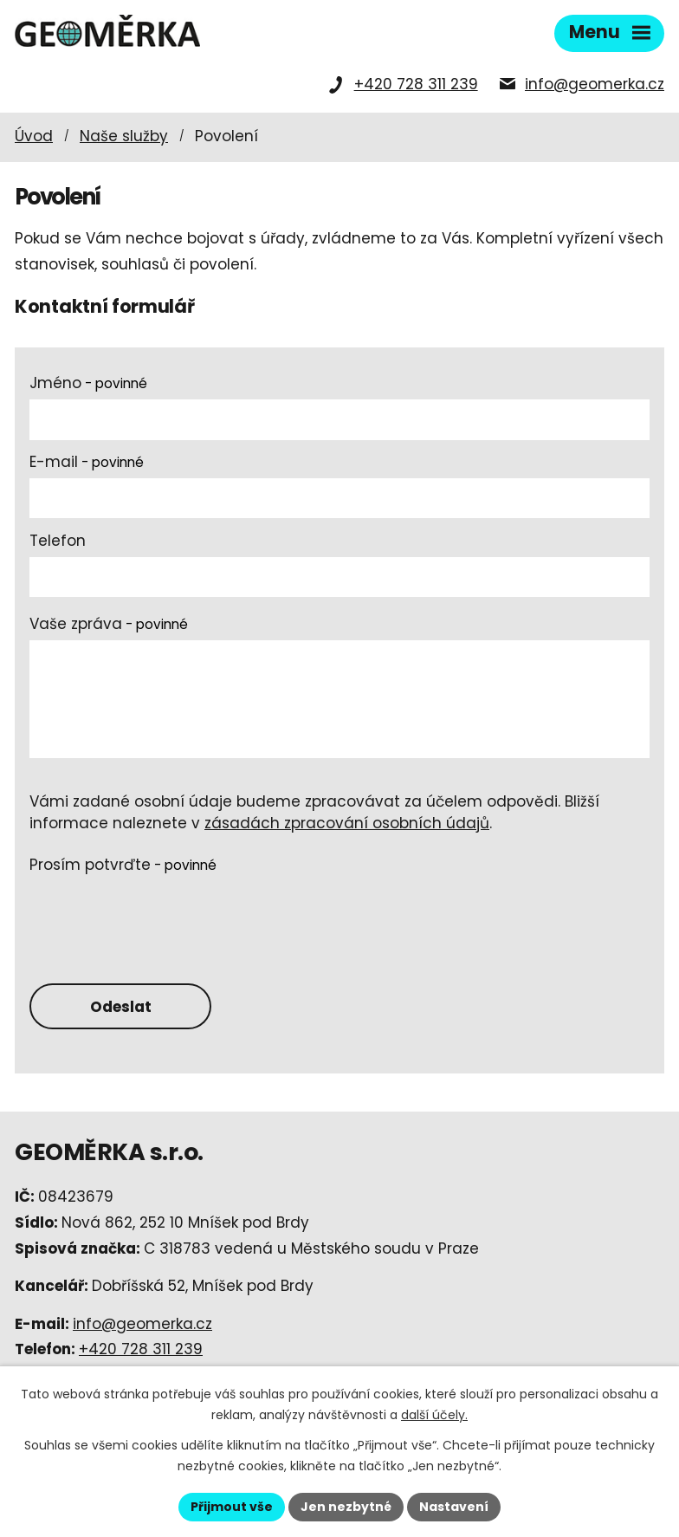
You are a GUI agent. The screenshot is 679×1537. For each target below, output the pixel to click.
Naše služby (124, 136)
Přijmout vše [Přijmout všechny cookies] (232, 1506)
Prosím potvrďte (123, 864)
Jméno (88, 383)
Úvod (34, 136)
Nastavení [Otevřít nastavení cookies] (453, 1506)
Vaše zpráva (108, 623)
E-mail (86, 461)
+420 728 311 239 (416, 84)
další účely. (434, 1415)
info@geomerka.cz (594, 84)
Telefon (57, 540)
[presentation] (161, 914)
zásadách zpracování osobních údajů (346, 823)
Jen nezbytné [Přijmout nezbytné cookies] (346, 1506)
